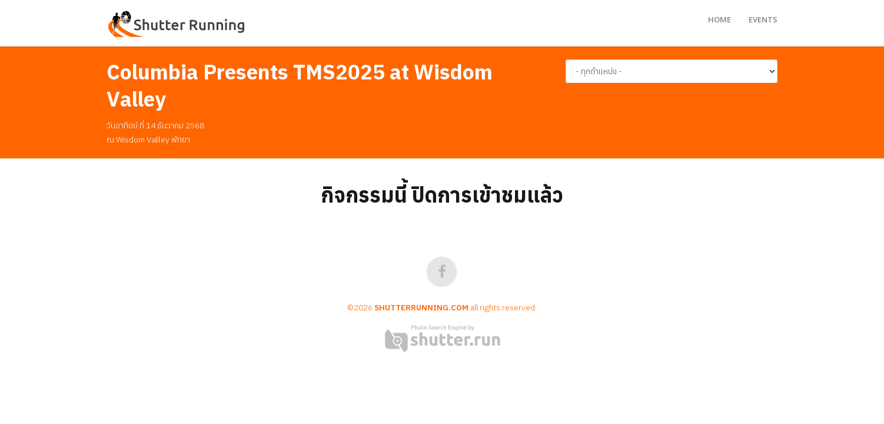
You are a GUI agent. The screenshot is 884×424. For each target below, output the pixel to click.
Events (763, 19)
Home (719, 19)
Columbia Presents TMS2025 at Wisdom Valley (300, 85)
